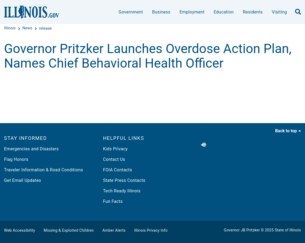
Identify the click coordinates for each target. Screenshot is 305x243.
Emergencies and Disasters (31, 148)
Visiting (279, 12)
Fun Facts (113, 201)
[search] (298, 12)
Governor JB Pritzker (242, 230)
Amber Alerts (114, 230)
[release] (45, 28)
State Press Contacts (124, 180)
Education (224, 12)
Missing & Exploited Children (69, 230)
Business (161, 12)
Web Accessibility (19, 230)
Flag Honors (16, 159)
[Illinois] (10, 28)
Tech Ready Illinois (122, 190)
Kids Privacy (115, 148)
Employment (192, 12)
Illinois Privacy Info (150, 230)
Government (130, 12)
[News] (27, 28)
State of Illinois (288, 230)
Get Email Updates (22, 180)
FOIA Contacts (117, 169)
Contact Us (114, 159)
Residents (253, 12)
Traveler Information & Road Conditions (43, 169)
